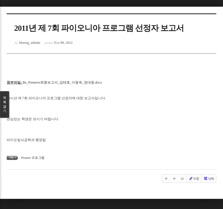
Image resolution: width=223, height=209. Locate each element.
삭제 (208, 178)
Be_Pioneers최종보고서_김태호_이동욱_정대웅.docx (62, 82)
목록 (4, 104)
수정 (193, 178)
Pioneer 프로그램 (32, 157)
